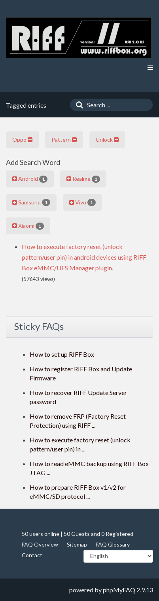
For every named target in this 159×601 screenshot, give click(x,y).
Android (29, 178)
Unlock (107, 139)
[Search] (77, 105)
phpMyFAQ (119, 590)
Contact (32, 555)
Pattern (64, 139)
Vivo (82, 202)
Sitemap (77, 544)
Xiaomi (28, 225)
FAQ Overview (40, 544)
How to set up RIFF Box (62, 354)
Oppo (22, 139)
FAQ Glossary (113, 544)
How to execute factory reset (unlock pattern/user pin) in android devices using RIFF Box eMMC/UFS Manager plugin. (84, 257)
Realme (83, 178)
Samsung (31, 202)
